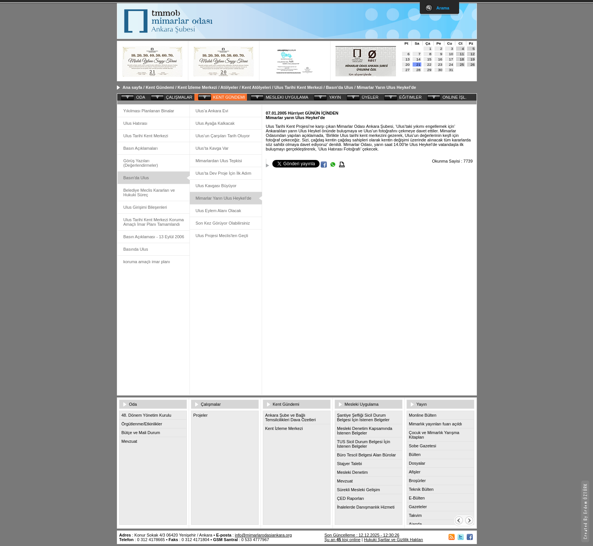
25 (462, 64)
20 (407, 64)
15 (429, 59)
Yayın (421, 404)
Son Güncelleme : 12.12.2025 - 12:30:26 (361, 535)
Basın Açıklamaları (140, 148)
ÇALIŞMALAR (179, 97)
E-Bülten (417, 498)
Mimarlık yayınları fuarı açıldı (435, 424)
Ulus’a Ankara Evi (212, 111)
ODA (140, 97)
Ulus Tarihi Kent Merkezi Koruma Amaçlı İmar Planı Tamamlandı (153, 221)
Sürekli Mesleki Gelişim (358, 489)
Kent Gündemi (160, 87)
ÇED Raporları (350, 498)
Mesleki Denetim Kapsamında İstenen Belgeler (364, 430)
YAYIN (335, 97)
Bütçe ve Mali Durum (140, 432)
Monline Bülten (422, 415)
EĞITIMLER (410, 97)
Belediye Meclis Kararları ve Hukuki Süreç (149, 192)
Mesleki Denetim (352, 472)
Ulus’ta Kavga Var (212, 148)
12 (472, 54)
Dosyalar (417, 463)
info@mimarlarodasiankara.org (263, 535)
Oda (133, 404)
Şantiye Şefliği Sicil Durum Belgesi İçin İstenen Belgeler (363, 417)
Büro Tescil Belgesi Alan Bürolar (366, 455)
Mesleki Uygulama (362, 404)
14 (418, 59)
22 (429, 64)
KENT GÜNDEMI (229, 97)
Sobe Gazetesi (422, 446)
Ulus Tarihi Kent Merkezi (299, 87)
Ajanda (415, 524)
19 (472, 59)
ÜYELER (370, 97)
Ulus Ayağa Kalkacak (215, 123)
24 (451, 64)
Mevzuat (129, 441)
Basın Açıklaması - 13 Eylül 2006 (153, 236)
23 (440, 64)
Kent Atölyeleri (256, 87)
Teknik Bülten (421, 489)
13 (407, 59)
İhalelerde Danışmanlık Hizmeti (365, 507)
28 (418, 70)
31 (451, 70)
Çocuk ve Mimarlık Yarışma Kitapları (434, 434)
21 (418, 64)
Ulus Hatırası (135, 123)
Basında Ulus (135, 249)
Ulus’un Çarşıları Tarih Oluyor (223, 135)
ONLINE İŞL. (454, 97)
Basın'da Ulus (339, 87)
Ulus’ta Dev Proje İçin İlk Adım (223, 173)
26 (472, 64)
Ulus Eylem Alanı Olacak (218, 210)
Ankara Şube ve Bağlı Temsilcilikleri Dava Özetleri (290, 417)
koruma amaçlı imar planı (146, 261)
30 (440, 70)
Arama (442, 8)
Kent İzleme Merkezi (197, 87)
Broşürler (417, 480)
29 (429, 70)
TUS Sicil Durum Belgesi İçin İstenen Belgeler (363, 443)
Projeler (200, 415)
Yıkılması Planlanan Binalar (148, 111)
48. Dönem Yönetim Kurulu (146, 415)
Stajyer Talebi (349, 463)
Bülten (415, 454)
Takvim (415, 515)
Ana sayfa (132, 87)
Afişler (415, 472)
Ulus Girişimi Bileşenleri (145, 207)
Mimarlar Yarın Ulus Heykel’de (386, 87)
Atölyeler (229, 87)
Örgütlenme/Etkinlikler (141, 424)
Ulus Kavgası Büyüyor (216, 185)
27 (407, 70)
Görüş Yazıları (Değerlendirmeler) (140, 163)
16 (440, 59)
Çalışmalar (211, 404)
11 (462, 54)
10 (451, 54)
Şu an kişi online (342, 539)
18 (462, 59)
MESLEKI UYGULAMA (287, 97)
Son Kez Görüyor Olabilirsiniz (223, 223)
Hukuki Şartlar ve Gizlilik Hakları (393, 539)
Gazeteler (418, 506)
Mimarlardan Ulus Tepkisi (219, 160)
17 (451, 59)
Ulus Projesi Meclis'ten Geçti (222, 235)
